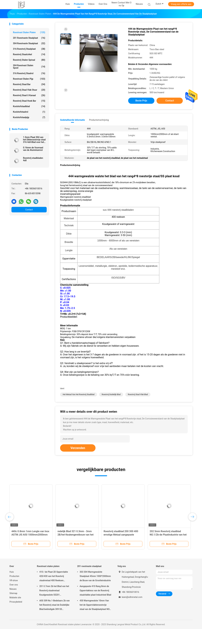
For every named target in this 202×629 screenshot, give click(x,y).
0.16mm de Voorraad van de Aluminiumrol (33, 148)
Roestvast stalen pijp (29, 78)
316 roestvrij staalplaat (29, 48)
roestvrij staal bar (29, 84)
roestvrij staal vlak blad (138, 394)
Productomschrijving (99, 120)
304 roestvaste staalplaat (29, 43)
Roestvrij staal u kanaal (29, 95)
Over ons (13, 584)
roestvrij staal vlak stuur (29, 89)
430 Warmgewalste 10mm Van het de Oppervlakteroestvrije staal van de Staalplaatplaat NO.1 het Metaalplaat (95, 605)
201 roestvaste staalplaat (29, 37)
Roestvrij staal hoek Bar (29, 100)
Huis (11, 572)
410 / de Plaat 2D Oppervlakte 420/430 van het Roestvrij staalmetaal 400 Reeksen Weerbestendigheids (53, 577)
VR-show (13, 580)
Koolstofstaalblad (29, 106)
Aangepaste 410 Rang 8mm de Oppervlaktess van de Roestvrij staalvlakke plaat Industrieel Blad (95, 590)
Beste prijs (141, 100)
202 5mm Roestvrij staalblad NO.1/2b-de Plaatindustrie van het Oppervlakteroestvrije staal (168, 534)
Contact (29, 209)
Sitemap (13, 593)
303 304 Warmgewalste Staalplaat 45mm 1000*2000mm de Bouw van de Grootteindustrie (95, 576)
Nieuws (12, 589)
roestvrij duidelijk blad (111, 394)
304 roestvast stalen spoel (29, 66)
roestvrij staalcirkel (29, 54)
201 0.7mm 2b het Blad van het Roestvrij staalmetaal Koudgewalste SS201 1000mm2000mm (54, 591)
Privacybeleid (15, 602)
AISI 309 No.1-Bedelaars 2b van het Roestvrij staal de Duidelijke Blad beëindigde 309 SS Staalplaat (54, 605)
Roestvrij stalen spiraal (29, 59)
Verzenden (77, 448)
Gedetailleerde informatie (72, 120)
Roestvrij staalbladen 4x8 (33, 159)
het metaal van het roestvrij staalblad (78, 394)
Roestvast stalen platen (29, 32)
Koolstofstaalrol (29, 111)
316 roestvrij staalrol (29, 73)
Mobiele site (15, 597)
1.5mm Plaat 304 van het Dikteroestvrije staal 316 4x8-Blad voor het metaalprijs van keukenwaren (34, 139)
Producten (14, 576)
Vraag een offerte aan (181, 4)
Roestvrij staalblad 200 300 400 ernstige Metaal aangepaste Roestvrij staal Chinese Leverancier (123, 534)
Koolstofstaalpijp (29, 117)
